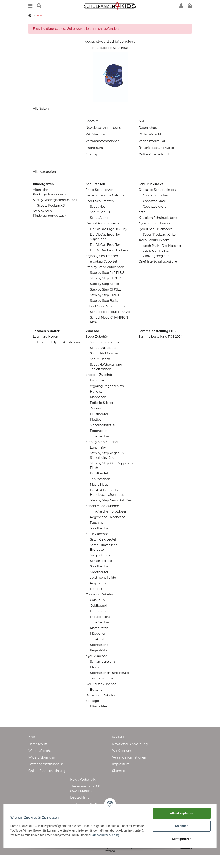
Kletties (95, 419)
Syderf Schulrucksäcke (155, 229)
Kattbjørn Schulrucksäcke (158, 218)
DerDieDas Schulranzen (103, 223)
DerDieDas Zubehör (101, 684)
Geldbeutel (98, 606)
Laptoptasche (100, 617)
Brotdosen (98, 380)
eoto (142, 212)
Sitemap (92, 154)
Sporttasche (99, 528)
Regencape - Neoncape (107, 517)
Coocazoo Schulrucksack (157, 190)
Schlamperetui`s (103, 662)
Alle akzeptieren (181, 813)
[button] (181, 5)
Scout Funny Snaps (104, 342)
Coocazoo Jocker (155, 195)
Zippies (95, 408)
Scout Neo (98, 206)
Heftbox (96, 589)
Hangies (96, 391)
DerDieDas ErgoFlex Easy (109, 250)
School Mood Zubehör (102, 506)
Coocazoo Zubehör (100, 594)
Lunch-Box (98, 447)
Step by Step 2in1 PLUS (107, 273)
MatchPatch (99, 628)
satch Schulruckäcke (154, 240)
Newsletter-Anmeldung (103, 128)
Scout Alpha (99, 218)
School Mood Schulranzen (105, 306)
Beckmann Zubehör (101, 695)
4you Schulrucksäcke (154, 223)
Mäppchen (98, 397)
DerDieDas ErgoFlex (105, 245)
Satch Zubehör (97, 534)
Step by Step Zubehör (102, 442)
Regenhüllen (99, 650)
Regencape (98, 431)
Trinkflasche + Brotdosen (108, 511)
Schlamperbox (101, 561)
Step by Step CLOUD (105, 278)
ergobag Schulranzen (102, 256)
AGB (142, 121)
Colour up (97, 600)
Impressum (94, 148)
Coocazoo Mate (154, 201)
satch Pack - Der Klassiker (162, 246)
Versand (110, 850)
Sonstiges (93, 701)
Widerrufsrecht (150, 134)
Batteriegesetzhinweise (156, 148)
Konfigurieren (181, 839)
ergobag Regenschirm (107, 386)
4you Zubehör (96, 656)
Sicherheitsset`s (102, 425)
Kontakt (92, 121)
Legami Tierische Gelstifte (105, 195)
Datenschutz (148, 128)
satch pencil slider (103, 578)
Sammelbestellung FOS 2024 (160, 337)
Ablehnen (181, 826)
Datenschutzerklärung (122, 835)
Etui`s (94, 667)
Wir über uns (95, 134)
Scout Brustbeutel (103, 348)
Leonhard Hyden (45, 337)
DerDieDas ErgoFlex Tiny (108, 229)
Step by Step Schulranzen (105, 267)
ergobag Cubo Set (103, 261)
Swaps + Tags (100, 555)
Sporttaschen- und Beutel (109, 673)
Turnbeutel (98, 639)
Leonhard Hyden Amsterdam (59, 342)
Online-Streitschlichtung (157, 154)
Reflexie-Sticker (101, 403)
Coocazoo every (154, 206)
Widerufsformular (152, 141)
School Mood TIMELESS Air (110, 312)
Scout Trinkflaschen (105, 353)
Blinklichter (98, 706)
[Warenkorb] (190, 5)
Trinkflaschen (100, 436)
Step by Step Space (104, 284)
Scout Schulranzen (100, 201)
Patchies (96, 523)
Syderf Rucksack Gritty (160, 234)
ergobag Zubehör (99, 375)
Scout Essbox (100, 359)
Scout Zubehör (97, 337)
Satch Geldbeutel (103, 539)
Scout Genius (100, 212)
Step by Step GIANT (104, 295)
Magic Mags (99, 485)
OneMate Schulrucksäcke (158, 261)
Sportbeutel (99, 572)
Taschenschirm (101, 678)
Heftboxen (98, 611)
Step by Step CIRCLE (105, 289)
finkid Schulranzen (100, 190)
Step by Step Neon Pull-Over (111, 500)
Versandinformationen (103, 141)
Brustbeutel (99, 414)
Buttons (96, 690)
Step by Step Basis (104, 301)
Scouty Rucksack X (51, 205)
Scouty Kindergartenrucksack (55, 200)
